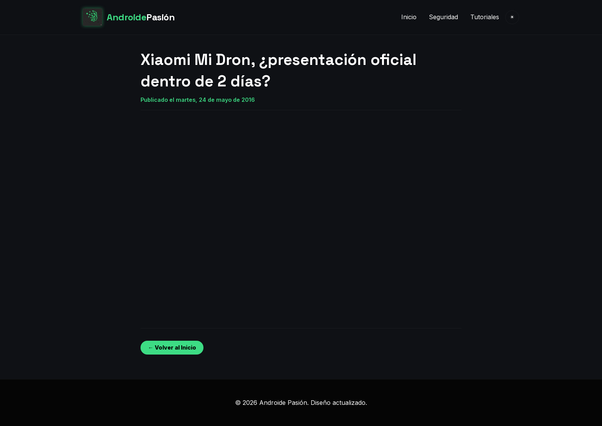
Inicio (409, 17)
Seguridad (443, 17)
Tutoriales (484, 17)
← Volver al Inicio (172, 347)
